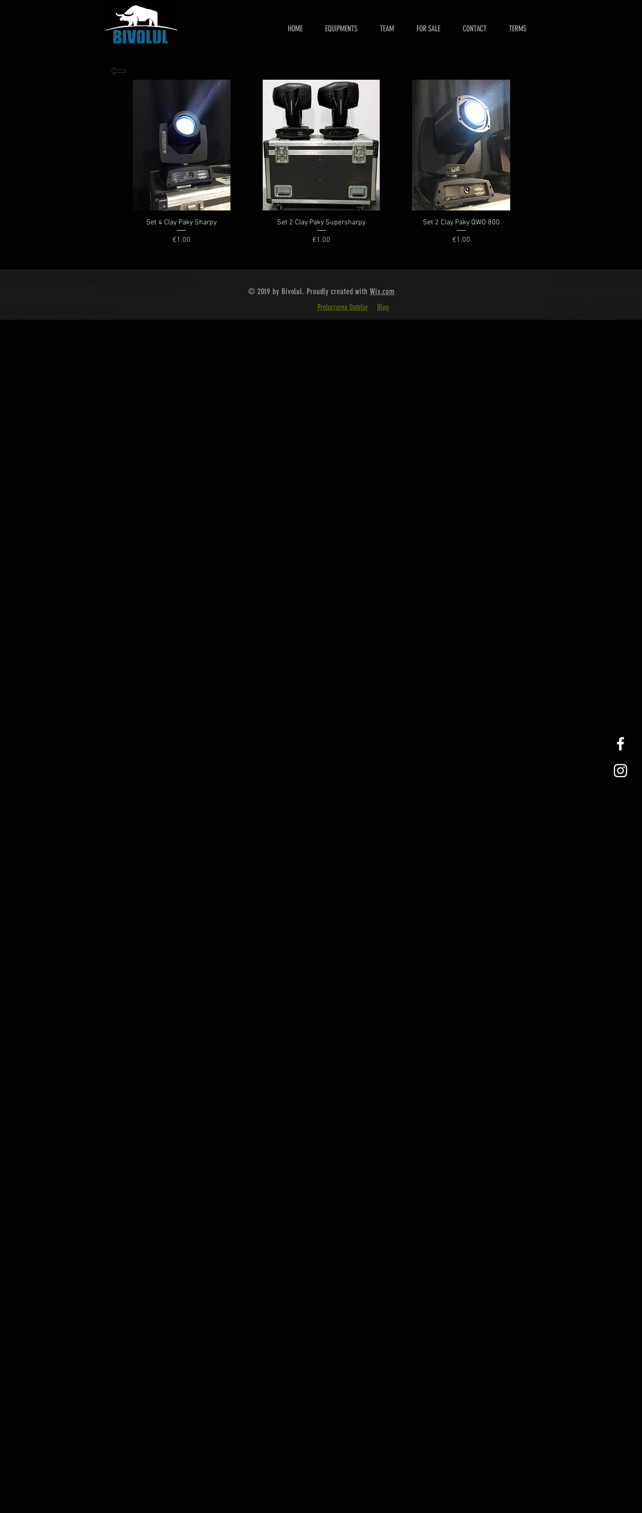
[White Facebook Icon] (620, 744)
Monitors (66, 311)
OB (31, 281)
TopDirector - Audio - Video (591, 305)
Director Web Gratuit (136, 290)
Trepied (93, 281)
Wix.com (382, 291)
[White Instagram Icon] (620, 771)
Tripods (100, 311)
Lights (33, 311)
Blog (383, 307)
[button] (428, 28)
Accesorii (58, 281)
